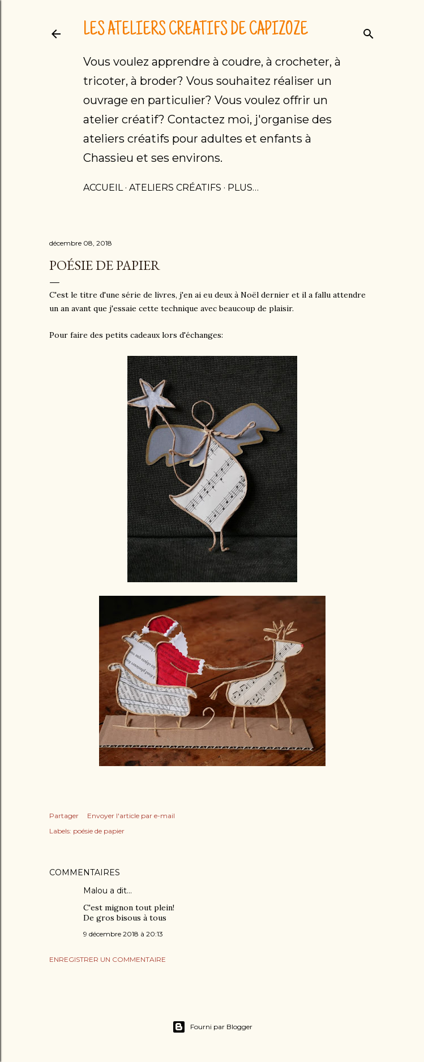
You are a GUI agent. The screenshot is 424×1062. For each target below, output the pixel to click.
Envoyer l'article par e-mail (131, 815)
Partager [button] (64, 815)
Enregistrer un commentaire (107, 959)
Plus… (243, 187)
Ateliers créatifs (175, 187)
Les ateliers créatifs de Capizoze (195, 30)
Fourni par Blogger (212, 1027)
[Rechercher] (368, 31)
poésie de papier (99, 831)
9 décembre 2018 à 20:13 (123, 934)
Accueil (103, 187)
